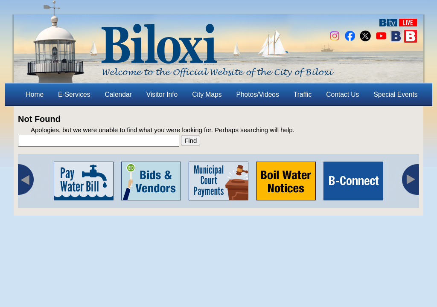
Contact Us (342, 94)
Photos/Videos (257, 94)
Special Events (395, 94)
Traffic (303, 94)
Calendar (118, 94)
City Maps (206, 94)
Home (35, 94)
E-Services (74, 94)
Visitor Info (162, 94)
